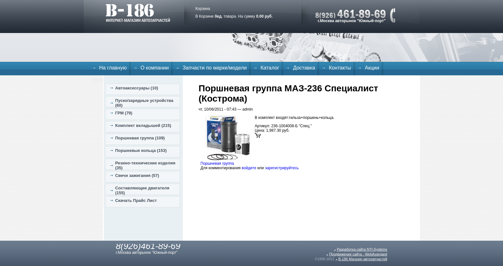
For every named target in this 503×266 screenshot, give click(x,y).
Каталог (269, 68)
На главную (113, 68)
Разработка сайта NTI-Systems (362, 249)
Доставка (304, 68)
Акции (372, 68)
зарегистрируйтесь (282, 168)
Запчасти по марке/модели (215, 68)
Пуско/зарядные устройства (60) (144, 103)
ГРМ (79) (123, 113)
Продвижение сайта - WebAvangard (358, 254)
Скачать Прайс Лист (136, 200)
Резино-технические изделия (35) (145, 165)
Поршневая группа (217, 163)
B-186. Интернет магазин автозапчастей (138, 13)
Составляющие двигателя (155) (142, 190)
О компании (155, 68)
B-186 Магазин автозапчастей (362, 259)
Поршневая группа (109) (140, 138)
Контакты (340, 68)
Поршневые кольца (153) (141, 150)
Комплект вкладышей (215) (143, 125)
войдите (249, 168)
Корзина (202, 8)
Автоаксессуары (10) (136, 88)
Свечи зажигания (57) (137, 175)
